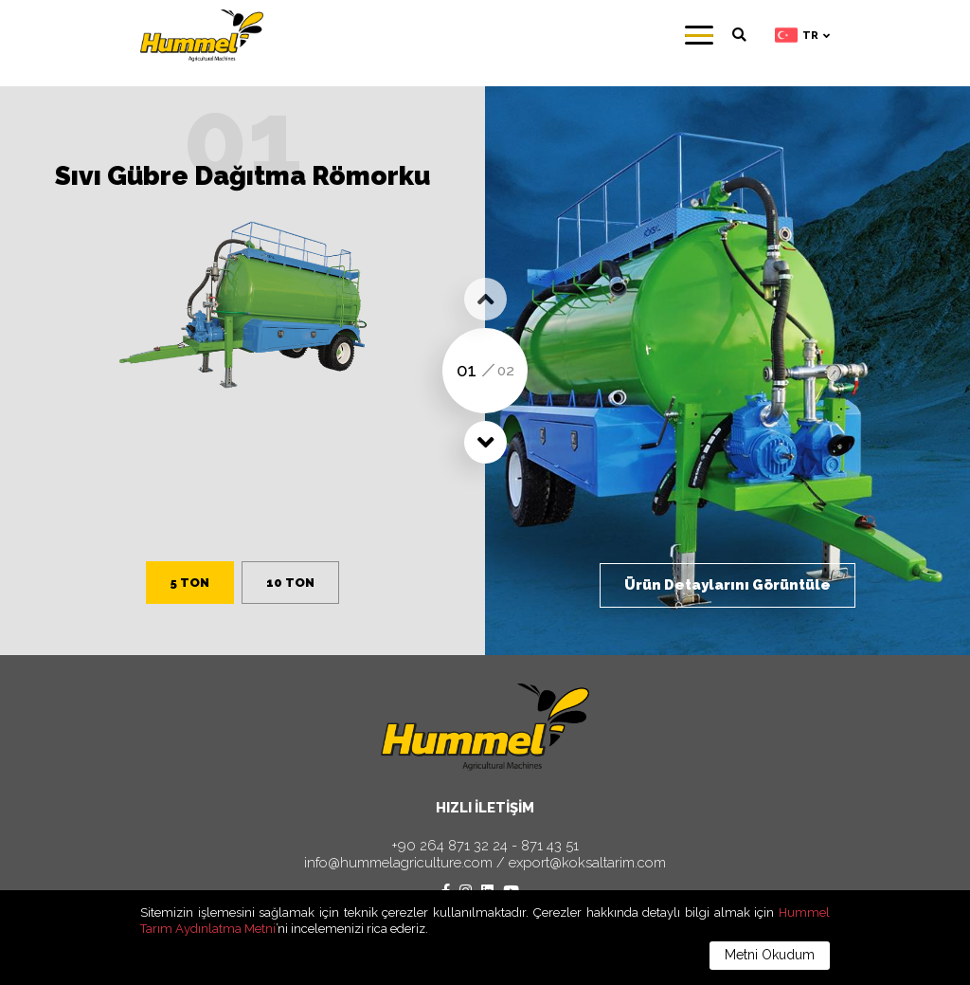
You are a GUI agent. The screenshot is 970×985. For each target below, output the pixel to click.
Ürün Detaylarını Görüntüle (727, 584)
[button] (485, 299)
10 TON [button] (290, 582)
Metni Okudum (770, 954)
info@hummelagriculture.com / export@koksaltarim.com (485, 863)
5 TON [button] (190, 582)
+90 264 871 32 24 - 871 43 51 (485, 846)
